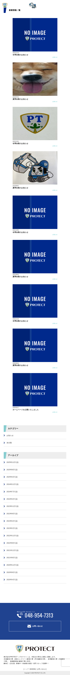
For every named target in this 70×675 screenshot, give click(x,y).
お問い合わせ (37, 626)
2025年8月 (11, 470)
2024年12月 (11, 484)
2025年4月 (11, 477)
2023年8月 (11, 514)
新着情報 (33, 669)
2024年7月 (11, 492)
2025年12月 (11, 462)
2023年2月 (11, 528)
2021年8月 (11, 558)
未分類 (9, 443)
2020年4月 (11, 580)
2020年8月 (11, 572)
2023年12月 (11, 506)
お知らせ (54, 57)
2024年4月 (11, 499)
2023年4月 (11, 521)
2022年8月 (11, 543)
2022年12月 (11, 536)
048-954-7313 (39, 615)
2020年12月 (11, 565)
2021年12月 (11, 550)
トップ (26, 669)
